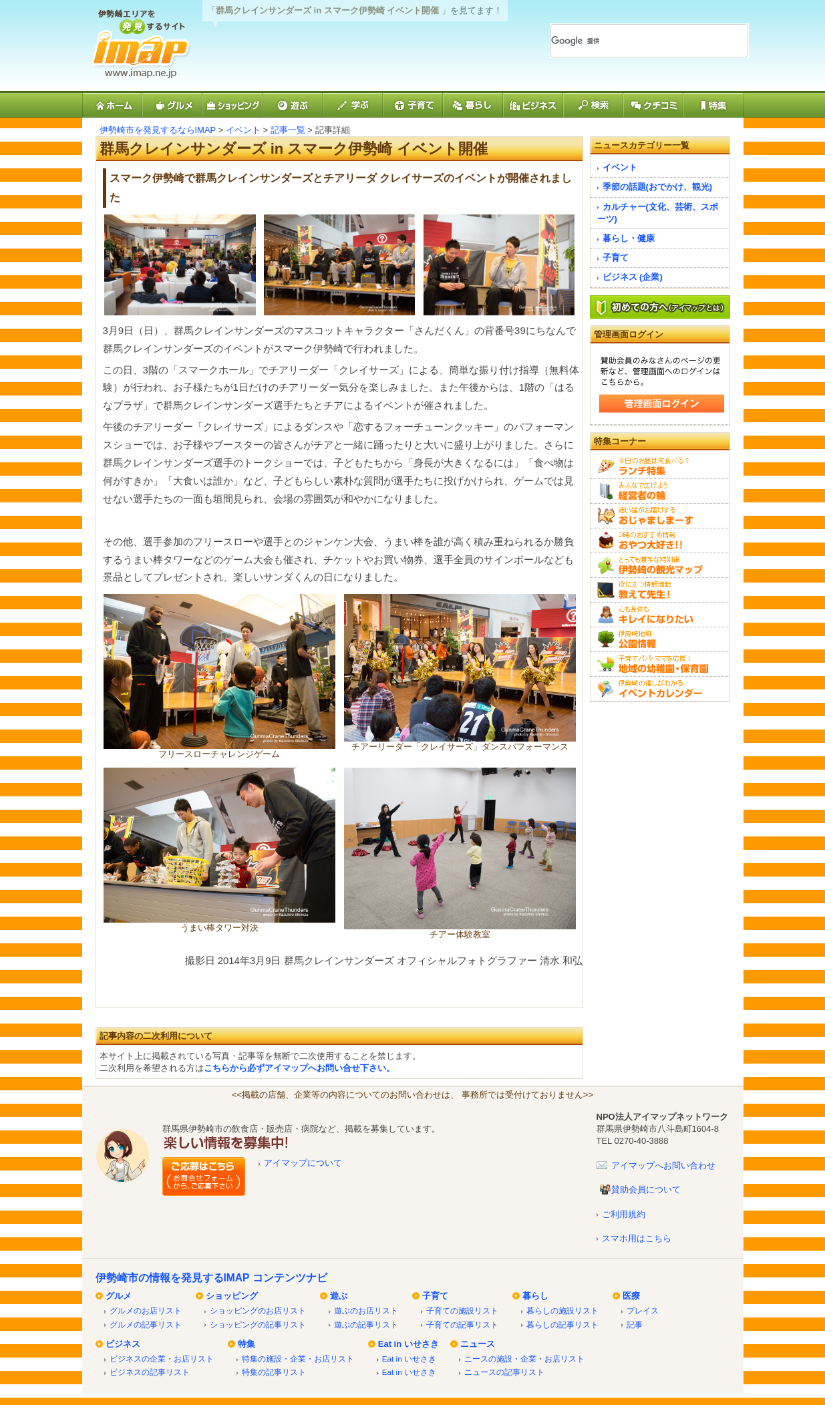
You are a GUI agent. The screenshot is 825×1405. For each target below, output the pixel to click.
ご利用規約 (623, 1214)
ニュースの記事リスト (504, 1372)
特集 (246, 1344)
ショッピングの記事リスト (258, 1324)
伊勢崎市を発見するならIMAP (158, 130)
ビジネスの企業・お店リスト (162, 1358)
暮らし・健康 (629, 238)
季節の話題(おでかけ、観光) (658, 187)
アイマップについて (303, 1163)
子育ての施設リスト (462, 1310)
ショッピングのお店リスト (258, 1310)
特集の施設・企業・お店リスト (298, 1358)
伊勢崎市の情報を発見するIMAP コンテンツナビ (211, 1277)
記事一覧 (288, 130)
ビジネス (123, 1344)
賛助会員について (646, 1190)
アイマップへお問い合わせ (663, 1165)
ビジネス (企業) (633, 277)
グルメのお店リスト (146, 1310)
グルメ (119, 1296)
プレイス (643, 1310)
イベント (243, 130)
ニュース (477, 1344)
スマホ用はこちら (636, 1238)
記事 (635, 1324)
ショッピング (232, 1296)
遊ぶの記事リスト (366, 1324)
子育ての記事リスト (462, 1324)
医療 (631, 1296)
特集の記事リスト (274, 1372)
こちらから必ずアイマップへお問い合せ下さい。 (299, 1068)
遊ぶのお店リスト (366, 1310)
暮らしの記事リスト (562, 1324)
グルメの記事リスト (146, 1324)
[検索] (633, 41)
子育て (616, 258)
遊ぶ (338, 1296)
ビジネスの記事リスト (150, 1372)
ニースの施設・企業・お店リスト (524, 1358)
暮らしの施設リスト (562, 1310)
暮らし (535, 1296)
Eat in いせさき (408, 1344)
